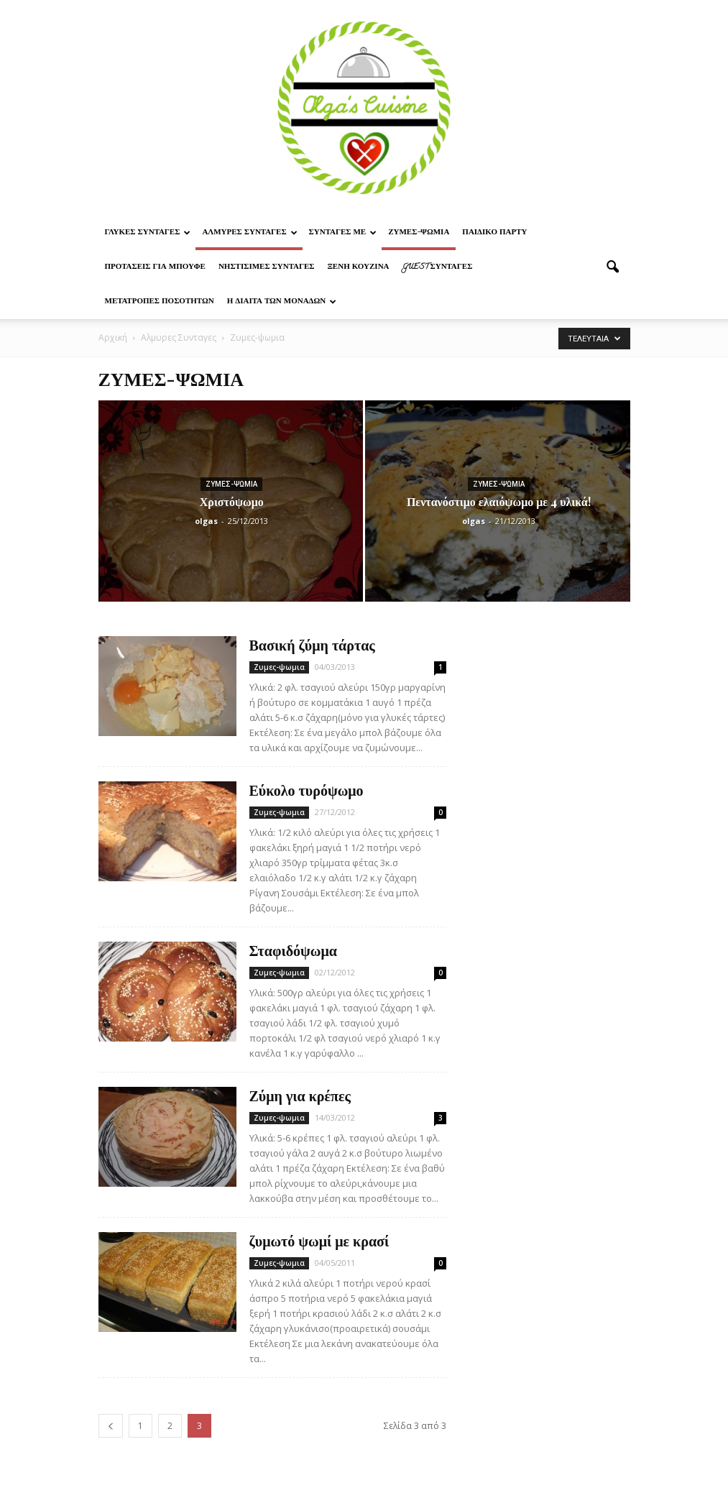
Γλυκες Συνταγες (148, 232)
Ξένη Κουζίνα (358, 267)
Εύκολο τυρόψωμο (306, 789)
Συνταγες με (343, 232)
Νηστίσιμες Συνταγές (266, 267)
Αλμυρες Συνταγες (249, 232)
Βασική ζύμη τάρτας (312, 644)
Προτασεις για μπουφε (155, 267)
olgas (206, 520)
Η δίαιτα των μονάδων (282, 301)
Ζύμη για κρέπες (300, 1095)
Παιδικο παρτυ (494, 232)
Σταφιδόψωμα (293, 950)
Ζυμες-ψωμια (418, 232)
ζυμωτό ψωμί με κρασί (319, 1240)
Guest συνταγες (437, 267)
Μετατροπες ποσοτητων (159, 301)
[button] (613, 267)
